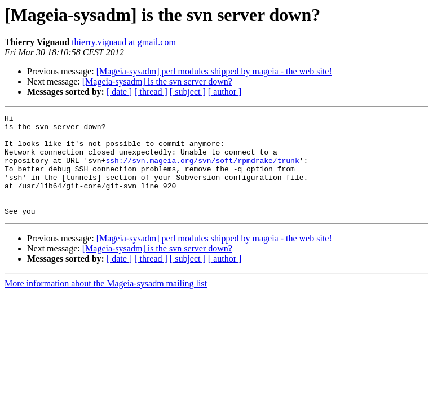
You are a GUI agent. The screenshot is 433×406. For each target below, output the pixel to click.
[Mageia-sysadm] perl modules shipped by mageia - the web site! (214, 71)
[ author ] (225, 91)
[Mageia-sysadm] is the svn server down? (157, 81)
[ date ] (119, 91)
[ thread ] (150, 91)
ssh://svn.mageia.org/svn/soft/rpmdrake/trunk (202, 170)
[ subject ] (188, 91)
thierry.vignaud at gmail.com (124, 42)
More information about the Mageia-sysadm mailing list (106, 303)
